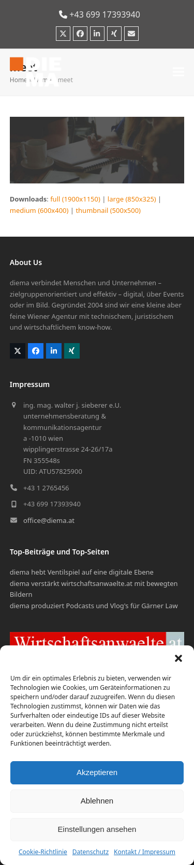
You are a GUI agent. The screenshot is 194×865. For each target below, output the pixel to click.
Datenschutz (90, 851)
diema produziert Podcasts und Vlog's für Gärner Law (94, 605)
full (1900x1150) (75, 199)
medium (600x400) (39, 210)
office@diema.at (48, 520)
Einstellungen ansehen (97, 829)
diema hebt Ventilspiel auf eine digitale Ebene (82, 572)
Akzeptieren (97, 772)
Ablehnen (97, 800)
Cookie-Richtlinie (43, 851)
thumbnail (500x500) (108, 210)
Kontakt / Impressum (144, 851)
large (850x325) (132, 199)
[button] (178, 658)
